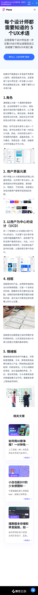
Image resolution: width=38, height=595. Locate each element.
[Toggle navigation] (34, 9)
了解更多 (27, 457)
